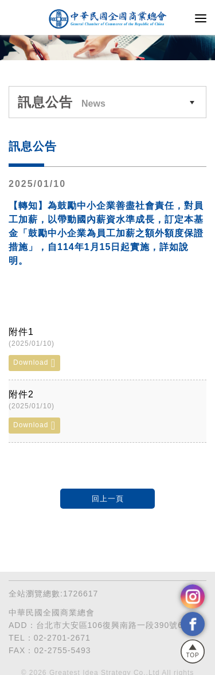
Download (34, 363)
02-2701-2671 (62, 637)
